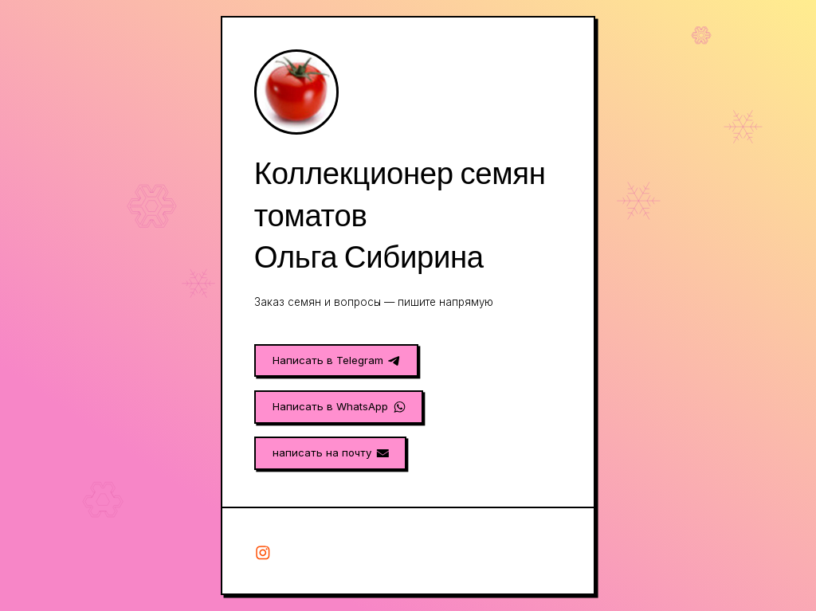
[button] (336, 361)
